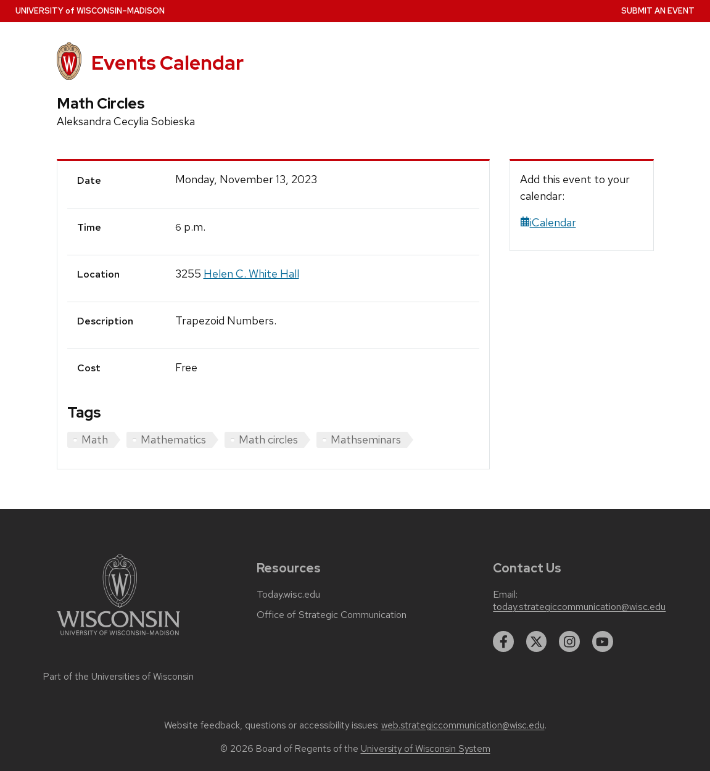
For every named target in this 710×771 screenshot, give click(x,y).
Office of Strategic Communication (332, 615)
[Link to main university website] (118, 637)
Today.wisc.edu (288, 594)
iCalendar (548, 222)
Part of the (118, 676)
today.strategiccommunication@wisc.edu (579, 607)
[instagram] (569, 641)
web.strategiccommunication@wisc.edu (463, 725)
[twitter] (536, 641)
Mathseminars (366, 439)
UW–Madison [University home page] (90, 11)
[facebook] (503, 641)
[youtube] (602, 641)
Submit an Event (658, 11)
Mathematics (173, 439)
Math (94, 439)
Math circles (268, 439)
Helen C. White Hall (251, 273)
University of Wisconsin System (425, 749)
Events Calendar (167, 63)
